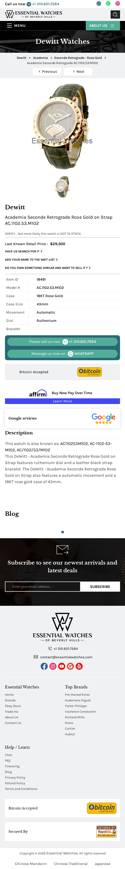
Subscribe (100, 586)
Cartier (70, 729)
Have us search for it (23, 251)
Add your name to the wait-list (31, 259)
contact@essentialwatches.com (63, 657)
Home (9, 695)
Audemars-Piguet (78, 700)
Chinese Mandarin (31, 863)
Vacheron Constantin (80, 712)
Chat (8, 755)
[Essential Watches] (33, 14)
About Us (102, 25)
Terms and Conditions (21, 789)
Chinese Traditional (70, 863)
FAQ (7, 761)
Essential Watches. (62, 853)
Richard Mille (75, 717)
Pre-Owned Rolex (77, 695)
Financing (12, 766)
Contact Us (13, 723)
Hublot (70, 734)
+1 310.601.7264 (42, 4)
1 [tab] (62, 532)
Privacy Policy (15, 778)
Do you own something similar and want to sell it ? (48, 267)
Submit (115, 14)
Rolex (69, 723)
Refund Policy (15, 783)
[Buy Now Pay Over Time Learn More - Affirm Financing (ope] (62, 396)
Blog (8, 772)
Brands (10, 700)
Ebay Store (13, 706)
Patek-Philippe (76, 706)
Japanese (102, 863)
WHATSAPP (62, 354)
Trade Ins (11, 712)
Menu (20, 25)
